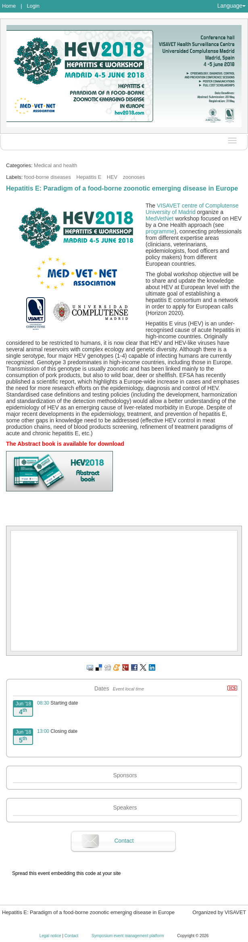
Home (9, 6)
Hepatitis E (88, 177)
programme (160, 231)
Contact (123, 840)
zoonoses (134, 177)
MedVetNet (159, 218)
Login (33, 6)
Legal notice (51, 936)
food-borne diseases (47, 177)
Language (231, 5)
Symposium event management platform (128, 936)
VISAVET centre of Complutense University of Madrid (192, 208)
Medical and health (55, 165)
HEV (112, 177)
